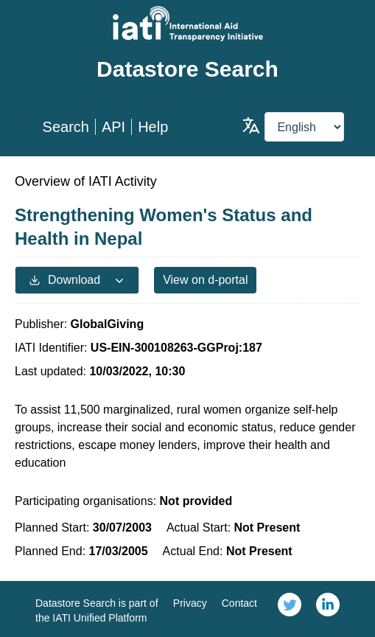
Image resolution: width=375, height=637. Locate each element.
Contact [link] (239, 603)
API (113, 127)
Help (153, 127)
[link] (289, 609)
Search (66, 127)
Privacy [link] (190, 603)
